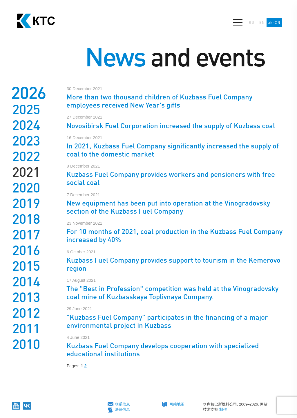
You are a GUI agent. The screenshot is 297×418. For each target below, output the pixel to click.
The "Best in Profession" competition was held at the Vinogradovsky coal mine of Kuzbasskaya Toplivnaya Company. (172, 292)
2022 (26, 156)
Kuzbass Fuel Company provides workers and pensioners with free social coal (170, 178)
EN (262, 23)
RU (251, 23)
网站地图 (176, 404)
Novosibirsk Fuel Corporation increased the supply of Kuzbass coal (170, 125)
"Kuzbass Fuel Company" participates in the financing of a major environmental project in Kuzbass (167, 321)
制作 (223, 409)
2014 (26, 282)
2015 (26, 266)
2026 (28, 93)
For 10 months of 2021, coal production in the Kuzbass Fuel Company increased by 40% (174, 235)
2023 (26, 141)
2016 (26, 250)
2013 (26, 297)
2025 (26, 109)
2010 (26, 344)
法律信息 (122, 409)
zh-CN (274, 23)
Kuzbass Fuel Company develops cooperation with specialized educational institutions (162, 349)
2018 (26, 219)
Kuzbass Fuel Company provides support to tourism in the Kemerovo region (173, 264)
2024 (26, 125)
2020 (26, 188)
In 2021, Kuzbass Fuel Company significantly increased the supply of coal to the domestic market (172, 150)
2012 (26, 313)
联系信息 (122, 404)
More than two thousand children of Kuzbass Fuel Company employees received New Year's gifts (159, 101)
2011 (26, 329)
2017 (26, 235)
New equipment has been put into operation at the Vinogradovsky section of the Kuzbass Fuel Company (168, 207)
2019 (26, 203)
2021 (26, 172)
